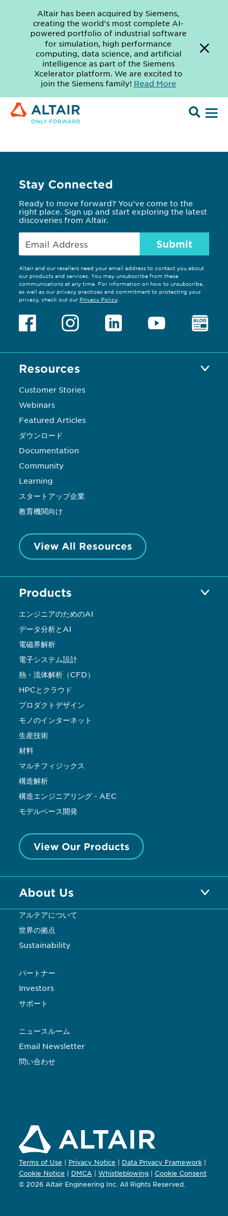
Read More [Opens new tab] (155, 83)
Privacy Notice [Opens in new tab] (92, 1162)
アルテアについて (48, 914)
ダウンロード (41, 435)
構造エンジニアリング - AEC (68, 795)
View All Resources (82, 546)
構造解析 (33, 780)
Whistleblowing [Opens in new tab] (123, 1173)
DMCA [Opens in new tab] (81, 1173)
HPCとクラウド (45, 689)
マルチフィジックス (52, 765)
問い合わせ (38, 1061)
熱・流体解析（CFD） (57, 674)
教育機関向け (41, 511)
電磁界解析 (37, 644)
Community (41, 465)
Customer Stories (52, 389)
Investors (36, 987)
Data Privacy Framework (162, 1162)
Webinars (37, 404)
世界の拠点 (37, 929)
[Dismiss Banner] (204, 48)
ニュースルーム (44, 1030)
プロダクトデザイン (52, 704)
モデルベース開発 (48, 811)
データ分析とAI (45, 628)
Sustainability (45, 945)
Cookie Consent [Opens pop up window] (181, 1173)
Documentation (49, 450)
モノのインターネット (55, 719)
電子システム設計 (48, 659)
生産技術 (33, 735)
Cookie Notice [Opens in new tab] (42, 1173)
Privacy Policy (98, 299)
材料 (26, 750)
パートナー (37, 972)
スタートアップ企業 (52, 495)
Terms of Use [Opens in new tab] (40, 1162)
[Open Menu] (210, 113)
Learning (36, 480)
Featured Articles (52, 420)
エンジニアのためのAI (56, 613)
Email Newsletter (52, 1046)
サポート (33, 1003)
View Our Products (81, 846)
